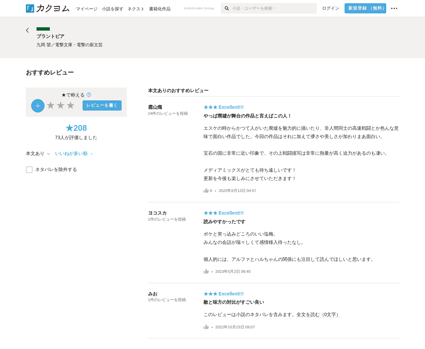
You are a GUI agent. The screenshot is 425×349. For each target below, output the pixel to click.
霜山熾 (155, 107)
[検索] (226, 8)
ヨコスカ (157, 213)
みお (152, 293)
